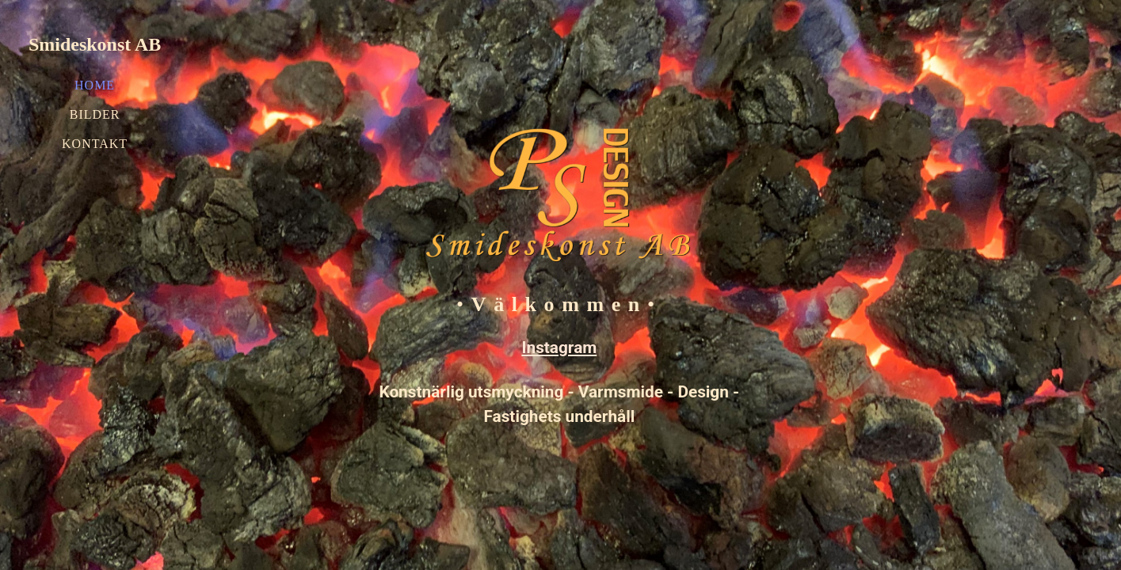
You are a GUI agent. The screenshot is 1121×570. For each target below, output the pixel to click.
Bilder (95, 114)
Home (94, 85)
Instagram (559, 347)
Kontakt (95, 143)
